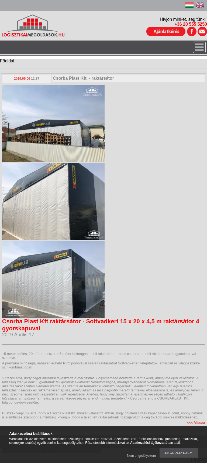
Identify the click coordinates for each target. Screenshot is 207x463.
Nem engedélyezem (141, 456)
